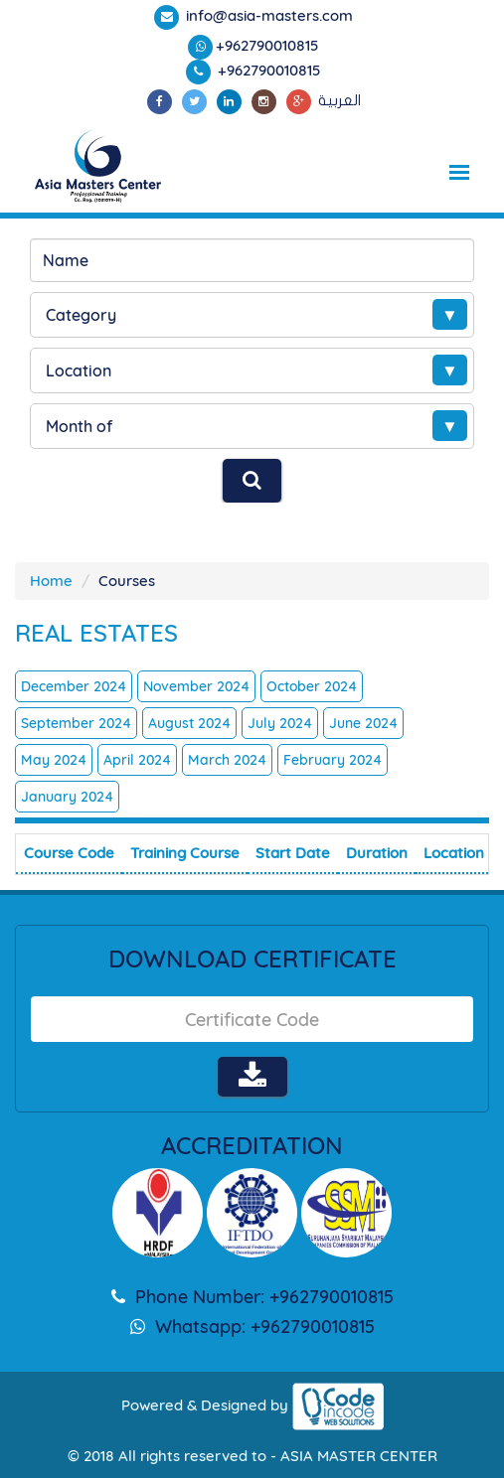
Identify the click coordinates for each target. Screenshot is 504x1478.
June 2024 (363, 723)
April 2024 (137, 760)
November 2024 (196, 686)
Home (51, 580)
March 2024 (227, 760)
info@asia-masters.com (267, 15)
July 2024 (280, 723)
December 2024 (73, 686)
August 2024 (189, 723)
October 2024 (311, 686)
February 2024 (332, 760)
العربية (339, 100)
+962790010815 (267, 45)
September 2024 (76, 723)
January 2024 (67, 797)
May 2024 (53, 760)
